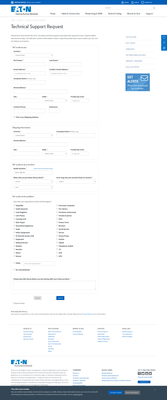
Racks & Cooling (114, 13)
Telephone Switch (64, 246)
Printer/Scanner (64, 215)
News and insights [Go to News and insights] (79, 385)
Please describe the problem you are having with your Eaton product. (41, 279)
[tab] (140, 37)
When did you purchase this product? (28, 177)
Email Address (19, 69)
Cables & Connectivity (70, 13)
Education (51, 339)
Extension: (53, 107)
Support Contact (103, 341)
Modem (17, 246)
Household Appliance (23, 226)
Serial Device (62, 229)
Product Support (103, 331)
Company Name (19, 78)
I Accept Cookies (116, 393)
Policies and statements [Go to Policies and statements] (110, 376)
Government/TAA (53, 341)
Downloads (130, 49)
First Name (17, 60)
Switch (60, 239)
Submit (60, 298)
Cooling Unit (19, 219)
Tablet (60, 242)
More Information (132, 393)
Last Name (53, 60)
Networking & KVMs (93, 13)
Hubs (16, 229)
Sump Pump (62, 236)
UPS (59, 256)
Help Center (130, 43)
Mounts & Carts (133, 13)
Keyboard (18, 239)
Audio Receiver (20, 209)
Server (60, 232)
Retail (50, 351)
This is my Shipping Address (25, 117)
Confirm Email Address (58, 69)
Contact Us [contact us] (144, 382)
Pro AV (50, 346)
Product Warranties (103, 336)
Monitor (17, 249)
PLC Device (61, 209)
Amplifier (18, 205)
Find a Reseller (77, 331)
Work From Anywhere (54, 331)
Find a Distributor (78, 334)
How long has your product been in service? (74, 177)
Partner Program (127, 336)
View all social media (145, 377)
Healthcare (51, 336)
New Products (27, 334)
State (44, 96)
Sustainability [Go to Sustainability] (77, 383)
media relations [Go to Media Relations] (107, 373)
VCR (59, 253)
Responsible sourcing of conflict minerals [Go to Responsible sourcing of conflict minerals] (116, 380)
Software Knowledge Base (136, 55)
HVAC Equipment (21, 232)
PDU (59, 219)
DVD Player (19, 222)
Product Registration (104, 339)
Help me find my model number (43, 168)
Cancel (37, 298)
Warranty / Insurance (134, 61)
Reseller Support (133, 67)
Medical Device (20, 242)
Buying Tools (27, 336)
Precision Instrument (66, 212)
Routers (60, 226)
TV (58, 249)
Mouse (17, 256)
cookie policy (77, 394)
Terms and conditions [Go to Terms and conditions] (109, 378)
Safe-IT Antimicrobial (54, 344)
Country (16, 51)
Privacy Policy (86, 314)
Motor (17, 253)
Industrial (51, 349)
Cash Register (20, 212)
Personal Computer (65, 205)
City (15, 96)
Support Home (131, 37)
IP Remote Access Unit (23, 236)
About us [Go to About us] (76, 373)
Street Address (19, 87)
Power (53, 13)
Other (15, 263)
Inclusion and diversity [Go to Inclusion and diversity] (81, 378)
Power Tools (62, 222)
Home (13, 20)
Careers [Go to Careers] (75, 376)
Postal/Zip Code (77, 96)
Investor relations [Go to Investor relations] (79, 380)
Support (149, 13)
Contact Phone (19, 107)
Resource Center (28, 339)
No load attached (21, 270)
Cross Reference (127, 334)
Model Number (19, 168)
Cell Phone (19, 215)
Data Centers (52, 334)
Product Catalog (28, 331)
